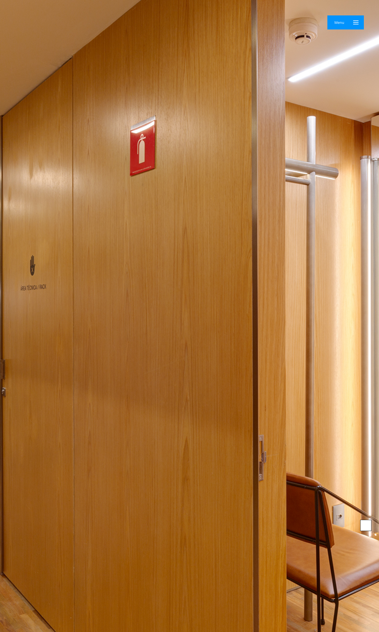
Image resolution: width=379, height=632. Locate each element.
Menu (339, 22)
